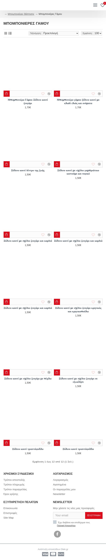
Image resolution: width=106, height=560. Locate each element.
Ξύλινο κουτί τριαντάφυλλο (27, 449)
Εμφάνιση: (87, 33)
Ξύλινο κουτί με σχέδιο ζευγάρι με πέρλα (27, 378)
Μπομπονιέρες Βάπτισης (21, 14)
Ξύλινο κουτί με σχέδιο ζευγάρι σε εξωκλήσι (78, 380)
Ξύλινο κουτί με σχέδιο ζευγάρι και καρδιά (28, 240)
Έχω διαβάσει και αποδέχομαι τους (71, 523)
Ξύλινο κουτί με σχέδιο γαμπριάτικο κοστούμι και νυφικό (78, 172)
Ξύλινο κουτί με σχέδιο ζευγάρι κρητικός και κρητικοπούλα (78, 309)
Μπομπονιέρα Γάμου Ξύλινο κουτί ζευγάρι (28, 101)
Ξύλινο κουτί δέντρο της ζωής (27, 170)
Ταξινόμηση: (35, 33)
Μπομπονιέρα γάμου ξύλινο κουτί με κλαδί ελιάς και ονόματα (78, 101)
